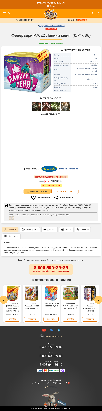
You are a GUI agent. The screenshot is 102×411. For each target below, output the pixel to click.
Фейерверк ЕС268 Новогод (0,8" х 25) (51, 305)
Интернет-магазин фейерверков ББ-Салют (56, 408)
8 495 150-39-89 (51, 347)
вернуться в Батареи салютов (52, 26)
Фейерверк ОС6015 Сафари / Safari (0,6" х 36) (70, 305)
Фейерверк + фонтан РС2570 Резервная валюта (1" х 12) (12, 307)
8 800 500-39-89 (51, 269)
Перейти (12, 319)
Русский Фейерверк (69, 168)
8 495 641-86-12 (51, 365)
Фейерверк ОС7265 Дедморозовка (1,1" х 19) (90, 307)
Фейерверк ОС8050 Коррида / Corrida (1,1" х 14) (32, 307)
